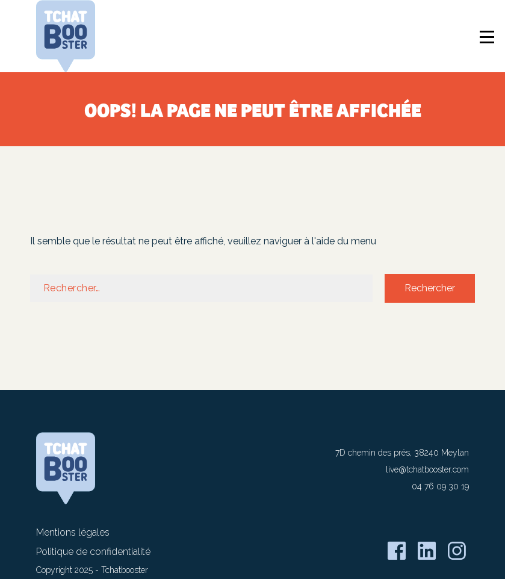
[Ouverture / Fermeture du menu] (489, 38)
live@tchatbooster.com (427, 469)
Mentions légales (73, 532)
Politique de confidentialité (93, 551)
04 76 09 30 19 (440, 486)
